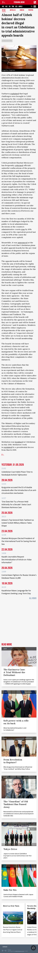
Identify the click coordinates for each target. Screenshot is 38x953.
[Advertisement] (19, 622)
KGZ (6, 6)
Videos (22, 10)
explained (14, 93)
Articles (13, 10)
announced (22, 242)
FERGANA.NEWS (19, 2)
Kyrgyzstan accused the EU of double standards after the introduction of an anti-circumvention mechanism (19, 490)
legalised (19, 442)
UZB (16, 6)
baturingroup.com (19, 951)
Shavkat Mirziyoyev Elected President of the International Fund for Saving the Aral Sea (19, 541)
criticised (19, 165)
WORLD (20, 6)
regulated (8, 447)
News (4, 10)
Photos (30, 10)
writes (31, 83)
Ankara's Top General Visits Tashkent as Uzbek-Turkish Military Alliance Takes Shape (18, 523)
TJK (9, 6)
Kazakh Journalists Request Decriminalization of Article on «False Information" (17, 559)
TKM (13, 6)
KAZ (3, 6)
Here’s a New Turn (11, 906)
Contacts (5, 946)
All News (32, 598)
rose (23, 229)
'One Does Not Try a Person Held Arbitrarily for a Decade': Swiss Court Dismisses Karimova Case (16, 504)
